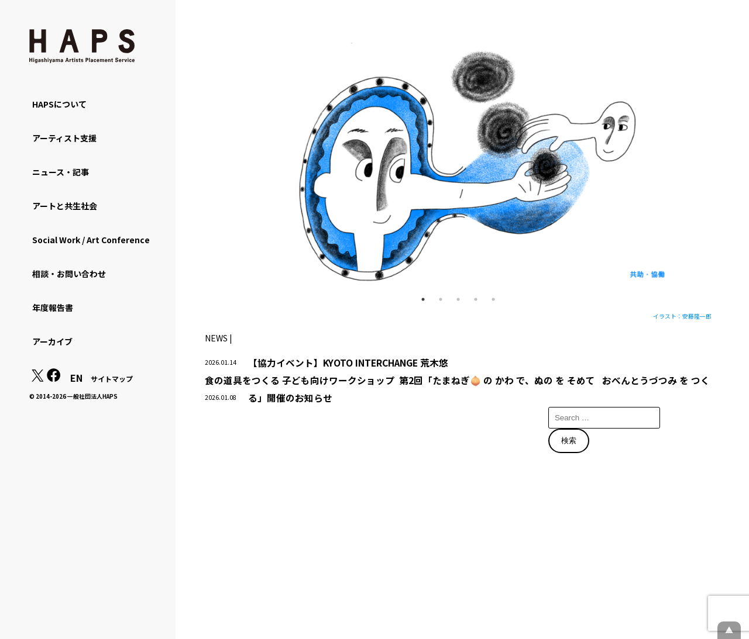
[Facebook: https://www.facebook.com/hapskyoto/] (54, 378)
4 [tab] (476, 299)
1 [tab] (423, 299)
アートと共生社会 (64, 206)
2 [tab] (440, 299)
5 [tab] (493, 299)
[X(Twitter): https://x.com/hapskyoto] (37, 378)
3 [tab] (458, 299)
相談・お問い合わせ (69, 274)
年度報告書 (52, 307)
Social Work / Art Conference (91, 240)
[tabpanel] (458, 166)
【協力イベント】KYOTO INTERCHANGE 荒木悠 (348, 362)
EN (76, 378)
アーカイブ (52, 341)
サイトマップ (112, 379)
